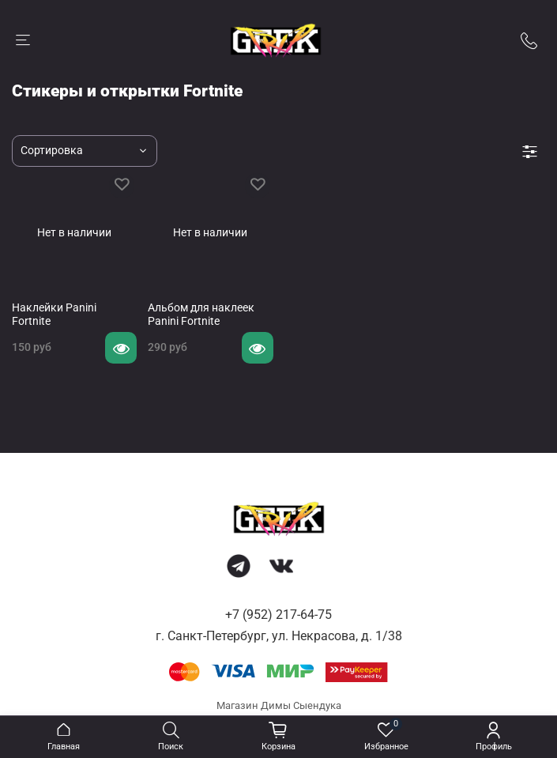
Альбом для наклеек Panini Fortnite (201, 314)
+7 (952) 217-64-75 (278, 614)
